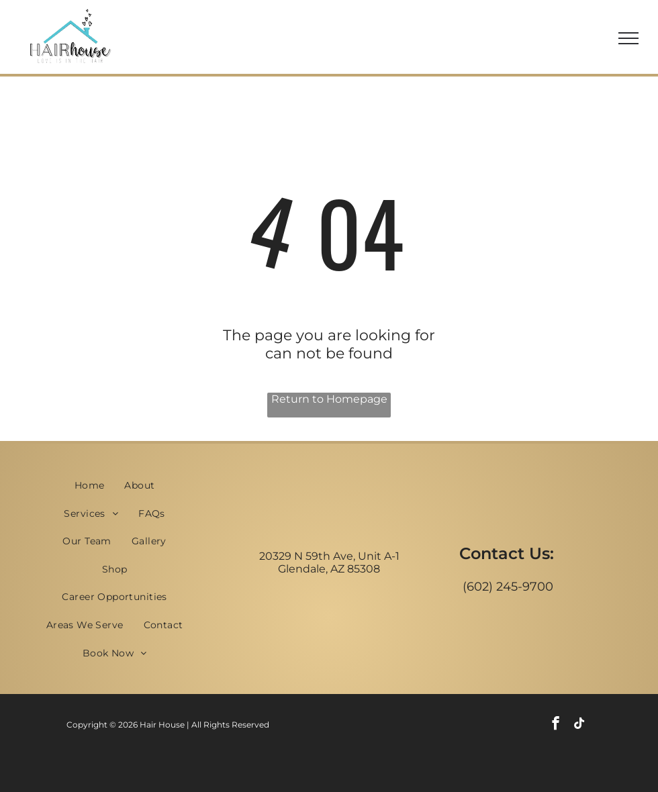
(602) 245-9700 (508, 586)
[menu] (628, 38)
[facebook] (555, 725)
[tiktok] (579, 725)
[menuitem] (89, 485)
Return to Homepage (329, 399)
